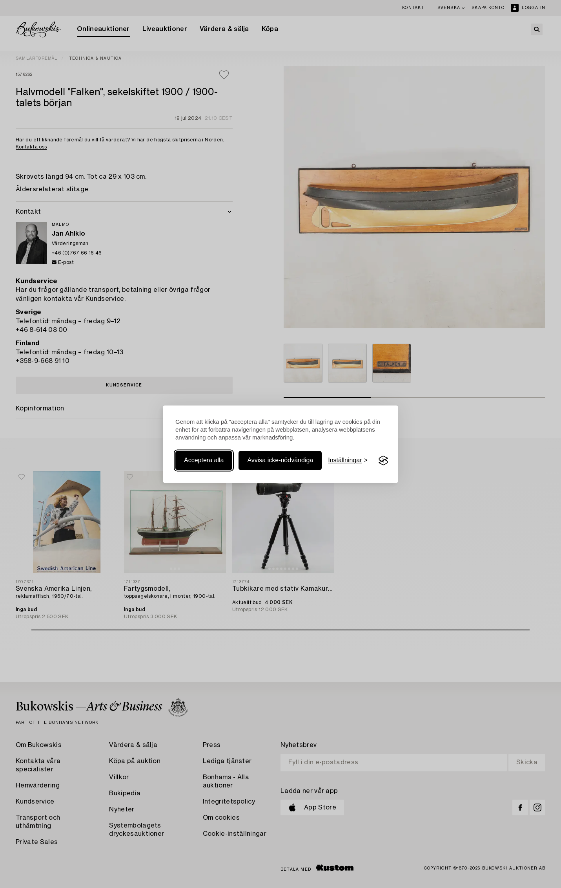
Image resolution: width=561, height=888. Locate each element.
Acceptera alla (204, 460)
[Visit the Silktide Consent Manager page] (383, 460)
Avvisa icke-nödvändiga (280, 460)
